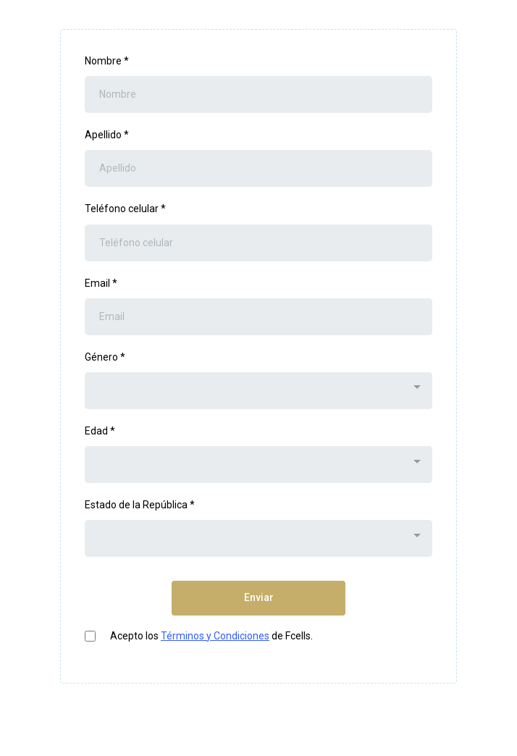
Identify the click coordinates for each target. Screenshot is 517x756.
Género (105, 357)
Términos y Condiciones (215, 636)
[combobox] (258, 390)
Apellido (107, 134)
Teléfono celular (125, 208)
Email (101, 283)
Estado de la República (140, 505)
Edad (100, 431)
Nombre (107, 61)
